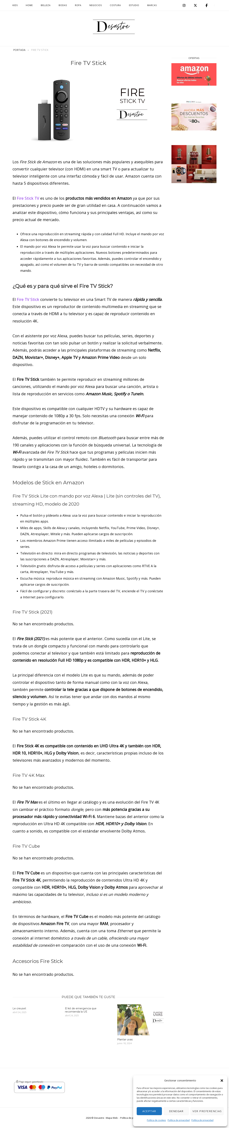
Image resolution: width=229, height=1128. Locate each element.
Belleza (46, 5)
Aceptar (149, 1111)
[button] (222, 1080)
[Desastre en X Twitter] (195, 5)
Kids (15, 5)
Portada (19, 50)
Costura (115, 5)
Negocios (95, 5)
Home (29, 5)
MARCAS (152, 5)
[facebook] (206, 5)
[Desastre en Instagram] (184, 5)
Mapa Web (112, 1117)
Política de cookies (156, 1120)
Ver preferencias (207, 1111)
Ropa (78, 5)
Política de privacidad (179, 1120)
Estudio (134, 5)
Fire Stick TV (28, 198)
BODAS (63, 5)
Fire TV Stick (28, 299)
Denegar (176, 1111)
